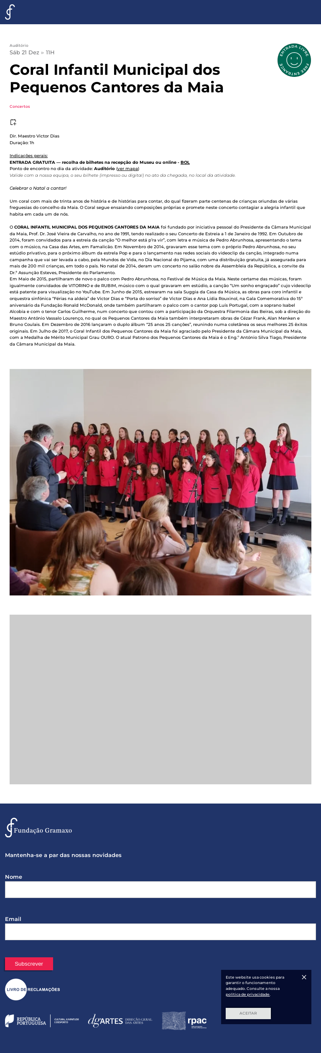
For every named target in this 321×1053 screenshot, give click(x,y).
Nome (13, 876)
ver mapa (127, 168)
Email (13, 919)
